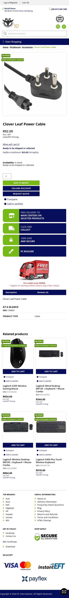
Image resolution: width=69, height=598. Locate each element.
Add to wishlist (15, 203)
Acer (8, 498)
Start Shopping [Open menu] (12, 41)
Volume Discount (21, 188)
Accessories (27, 47)
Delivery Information (47, 501)
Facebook (10, 533)
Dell (7, 504)
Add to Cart (18, 371)
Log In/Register (11, 2)
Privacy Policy (43, 511)
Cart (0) (25, 2)
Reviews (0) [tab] (42, 292)
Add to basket (21, 182)
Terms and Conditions (47, 517)
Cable (37, 316)
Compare (12, 199)
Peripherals (15, 47)
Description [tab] (11, 292)
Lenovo (9, 517)
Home (5, 47)
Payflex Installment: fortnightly (21, 152)
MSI (7, 520)
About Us (41, 498)
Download (10, 546)
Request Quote (21, 193)
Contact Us (11, 536)
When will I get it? (11, 144)
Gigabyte (10, 508)
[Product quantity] (7, 176)
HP (7, 511)
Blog (39, 508)
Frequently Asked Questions (50, 504)
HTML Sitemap (44, 520)
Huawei (9, 514)
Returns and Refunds (47, 514)
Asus (8, 501)
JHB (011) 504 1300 (59, 9)
